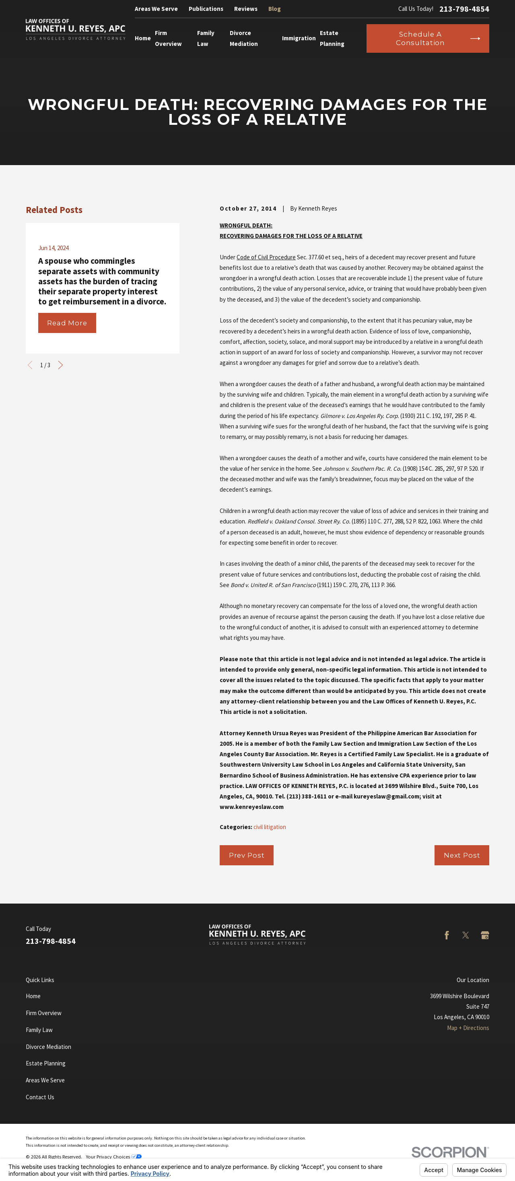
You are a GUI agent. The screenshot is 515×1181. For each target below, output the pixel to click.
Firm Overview (44, 1013)
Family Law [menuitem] (205, 38)
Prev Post (247, 855)
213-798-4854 (464, 9)
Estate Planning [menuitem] (332, 38)
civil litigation (269, 827)
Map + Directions (468, 1028)
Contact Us (40, 1097)
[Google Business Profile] (485, 935)
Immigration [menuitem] (299, 38)
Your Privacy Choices (114, 1157)
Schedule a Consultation (438, 38)
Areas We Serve (156, 8)
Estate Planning (46, 1063)
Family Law (39, 1030)
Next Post (462, 855)
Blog (274, 8)
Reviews (246, 8)
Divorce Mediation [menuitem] (244, 38)
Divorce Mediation (48, 1047)
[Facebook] (447, 935)
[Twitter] (465, 935)
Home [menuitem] (143, 38)
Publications (206, 8)
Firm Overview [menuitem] (168, 38)
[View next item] (60, 365)
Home (33, 996)
